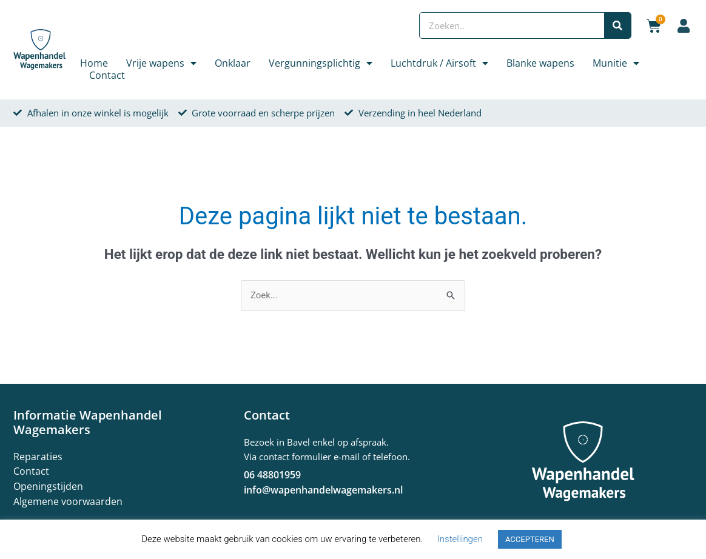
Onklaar (232, 63)
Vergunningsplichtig (320, 63)
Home (94, 63)
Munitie (616, 63)
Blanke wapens (540, 63)
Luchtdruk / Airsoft (439, 63)
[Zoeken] (617, 25)
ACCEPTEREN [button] (529, 539)
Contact (107, 75)
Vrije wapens (161, 63)
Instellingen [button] (460, 539)
